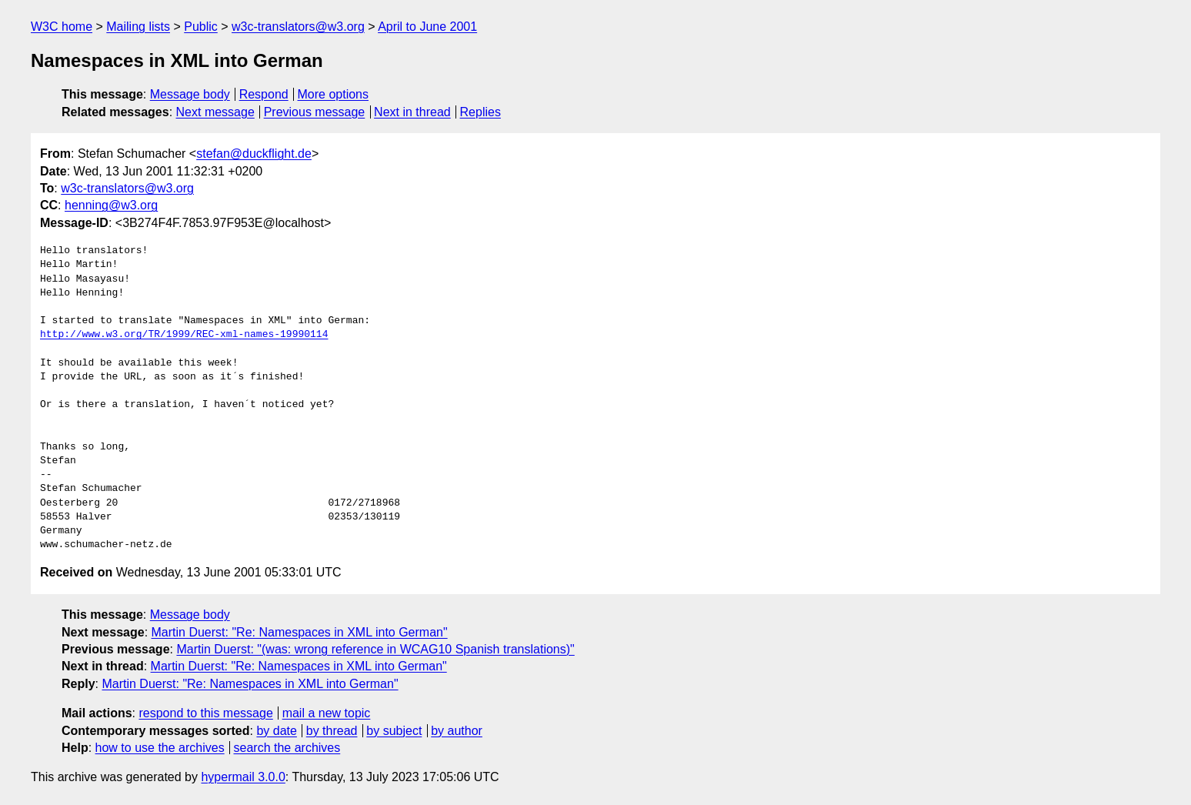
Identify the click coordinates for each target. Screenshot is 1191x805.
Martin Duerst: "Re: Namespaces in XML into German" (300, 632)
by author (456, 730)
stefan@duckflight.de (254, 153)
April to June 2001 (427, 26)
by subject (394, 730)
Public (201, 26)
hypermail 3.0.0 (243, 776)
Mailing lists (138, 26)
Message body (190, 94)
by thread (332, 730)
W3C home (61, 26)
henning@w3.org (111, 205)
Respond (264, 94)
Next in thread (412, 112)
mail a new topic (326, 713)
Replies (480, 112)
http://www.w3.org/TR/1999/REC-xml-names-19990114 (184, 335)
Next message (215, 112)
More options (333, 94)
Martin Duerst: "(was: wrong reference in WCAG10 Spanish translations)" (375, 649)
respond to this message (205, 713)
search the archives (287, 747)
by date (276, 730)
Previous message (314, 112)
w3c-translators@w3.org (298, 26)
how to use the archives (160, 747)
